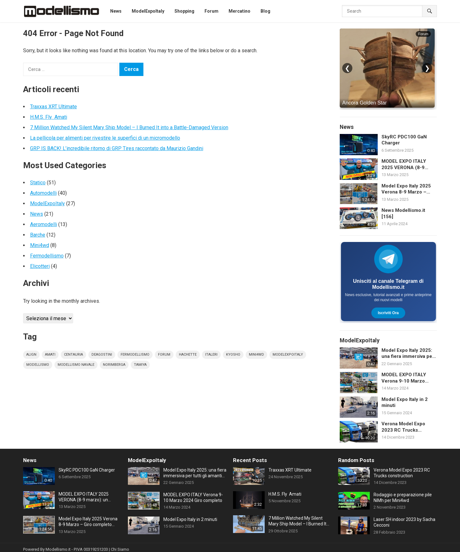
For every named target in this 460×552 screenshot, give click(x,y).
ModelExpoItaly (47, 203)
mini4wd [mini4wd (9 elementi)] (256, 354)
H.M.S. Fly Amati (48, 117)
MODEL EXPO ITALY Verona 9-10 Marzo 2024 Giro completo (403, 378)
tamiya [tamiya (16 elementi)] (140, 365)
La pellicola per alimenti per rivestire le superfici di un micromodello (105, 138)
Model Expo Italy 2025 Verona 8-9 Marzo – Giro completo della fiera (409, 189)
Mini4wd (39, 245)
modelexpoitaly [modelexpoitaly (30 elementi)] (288, 354)
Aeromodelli (43, 224)
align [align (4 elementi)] (31, 354)
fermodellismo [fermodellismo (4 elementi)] (135, 354)
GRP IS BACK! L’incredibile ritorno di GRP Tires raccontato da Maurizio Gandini (116, 148)
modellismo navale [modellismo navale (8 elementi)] (76, 365)
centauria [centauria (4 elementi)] (73, 354)
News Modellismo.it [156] (403, 213)
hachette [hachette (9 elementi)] (188, 354)
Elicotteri (40, 266)
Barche (37, 235)
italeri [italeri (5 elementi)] (211, 354)
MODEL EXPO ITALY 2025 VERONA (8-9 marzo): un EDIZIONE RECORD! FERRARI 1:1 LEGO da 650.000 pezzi (407, 164)
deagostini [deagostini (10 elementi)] (101, 354)
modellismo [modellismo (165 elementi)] (37, 365)
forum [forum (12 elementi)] (164, 354)
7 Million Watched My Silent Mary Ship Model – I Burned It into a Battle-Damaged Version (129, 127)
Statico (38, 183)
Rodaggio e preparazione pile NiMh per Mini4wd (403, 497)
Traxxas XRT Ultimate (53, 107)
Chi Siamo (120, 549)
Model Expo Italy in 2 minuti (404, 403)
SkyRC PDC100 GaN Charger (404, 140)
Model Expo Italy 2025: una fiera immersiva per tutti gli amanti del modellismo (407, 353)
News (36, 214)
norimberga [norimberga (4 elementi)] (114, 365)
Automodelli (43, 193)
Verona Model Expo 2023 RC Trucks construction (403, 427)
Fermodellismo (47, 256)
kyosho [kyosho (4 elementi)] (233, 354)
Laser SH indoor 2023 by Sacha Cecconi (404, 522)
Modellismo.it (58, 549)
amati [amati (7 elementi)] (50, 354)
